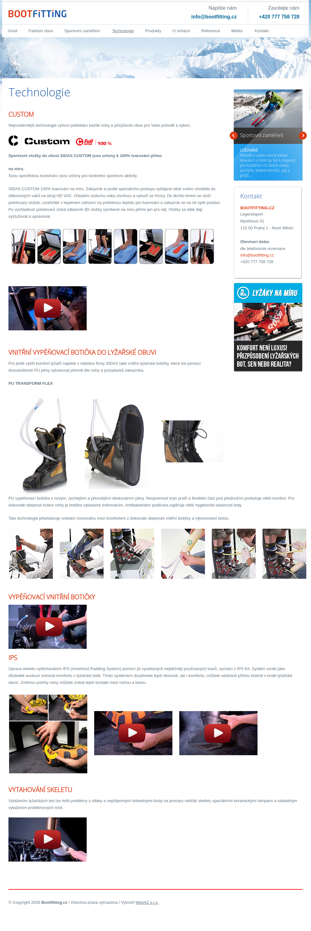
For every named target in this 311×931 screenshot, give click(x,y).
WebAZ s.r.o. (147, 902)
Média (237, 30)
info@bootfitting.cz (214, 16)
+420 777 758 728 (279, 16)
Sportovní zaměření (81, 30)
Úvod (12, 30)
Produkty (153, 30)
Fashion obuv (40, 30)
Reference (210, 30)
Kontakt (262, 30)
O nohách (181, 30)
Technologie (123, 30)
